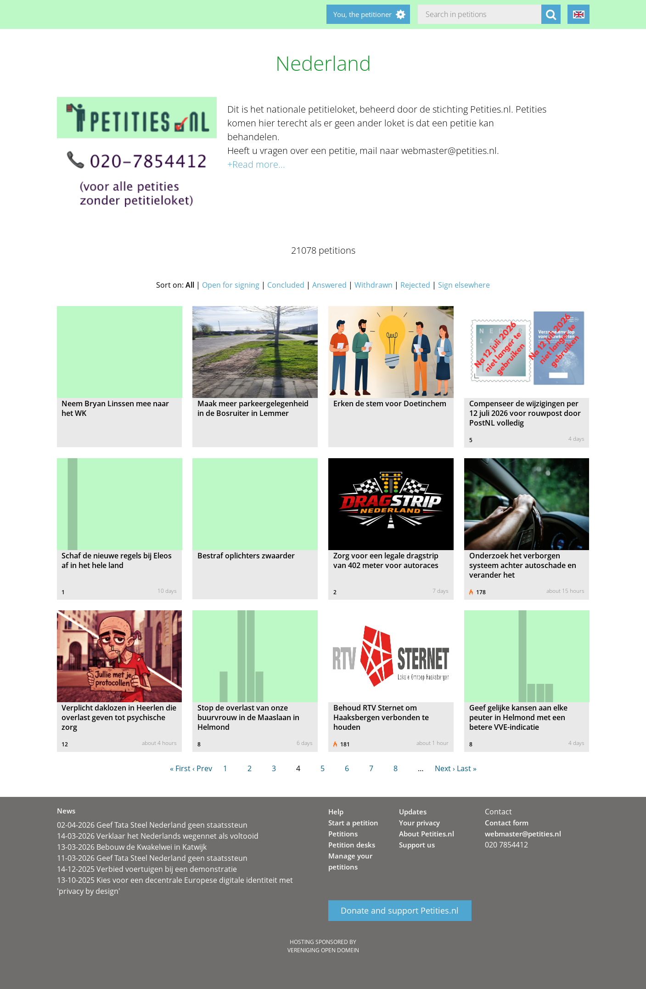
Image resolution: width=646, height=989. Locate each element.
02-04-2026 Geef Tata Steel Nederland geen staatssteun (152, 825)
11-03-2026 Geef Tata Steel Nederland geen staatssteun (152, 858)
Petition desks (351, 844)
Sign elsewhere (464, 285)
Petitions (343, 833)
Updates (413, 811)
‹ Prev (202, 768)
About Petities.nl (426, 833)
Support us (417, 844)
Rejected (415, 285)
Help (335, 811)
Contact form (506, 822)
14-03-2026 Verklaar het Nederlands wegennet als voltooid (157, 836)
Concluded (285, 285)
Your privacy (419, 822)
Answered (329, 285)
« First (180, 768)
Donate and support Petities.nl (400, 910)
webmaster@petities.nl (523, 833)
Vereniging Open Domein (323, 950)
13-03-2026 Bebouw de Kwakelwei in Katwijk (132, 847)
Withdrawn (373, 285)
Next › (445, 768)
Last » (467, 768)
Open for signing (230, 285)
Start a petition (353, 822)
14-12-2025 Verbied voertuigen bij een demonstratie (147, 869)
